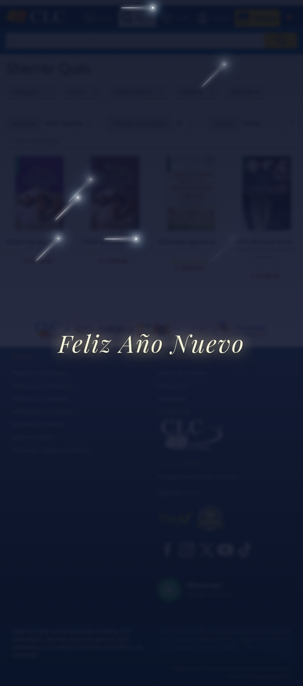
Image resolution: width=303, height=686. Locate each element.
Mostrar (224, 123)
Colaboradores (132, 91)
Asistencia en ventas (38, 424)
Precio (77, 91)
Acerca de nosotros (183, 373)
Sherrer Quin (38, 249)
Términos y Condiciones (42, 385)
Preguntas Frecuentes (40, 373)
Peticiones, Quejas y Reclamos (51, 450)
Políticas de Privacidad (40, 398)
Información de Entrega (42, 411)
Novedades (172, 398)
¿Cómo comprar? (34, 437)
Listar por (24, 123)
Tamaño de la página (139, 123)
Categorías (26, 91)
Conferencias (174, 411)
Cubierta (191, 91)
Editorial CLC (174, 385)
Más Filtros (245, 91)
